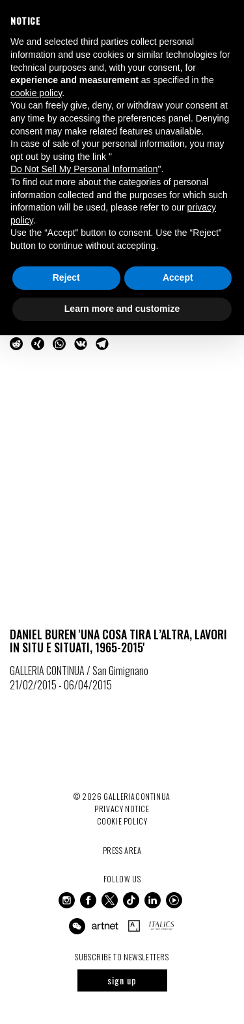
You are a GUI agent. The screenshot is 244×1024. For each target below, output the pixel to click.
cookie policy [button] (36, 93)
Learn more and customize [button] (122, 308)
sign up (122, 980)
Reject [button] (66, 277)
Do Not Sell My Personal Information (83, 169)
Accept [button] (178, 277)
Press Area (122, 850)
